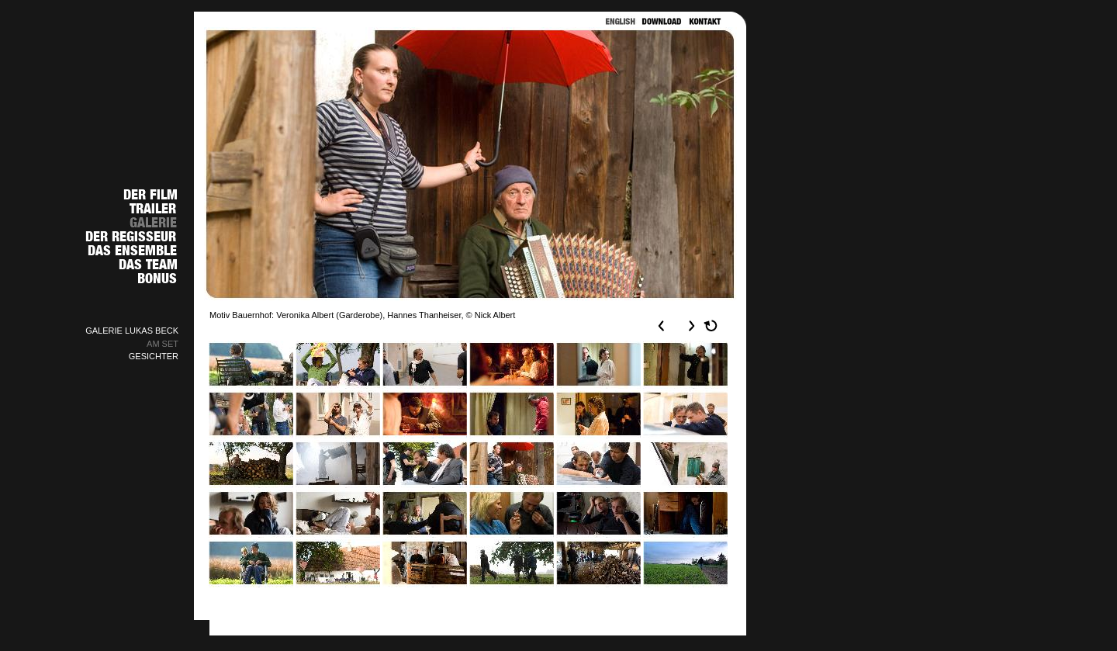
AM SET (162, 343)
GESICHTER (153, 356)
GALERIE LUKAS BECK (131, 330)
